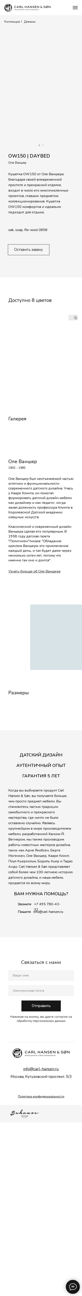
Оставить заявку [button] (28, 249)
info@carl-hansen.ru (48, 1085)
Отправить (41, 1179)
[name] (41, 1148)
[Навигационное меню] (75, 7)
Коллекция (12, 22)
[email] (41, 1164)
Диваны (29, 22)
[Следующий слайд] (80, 484)
